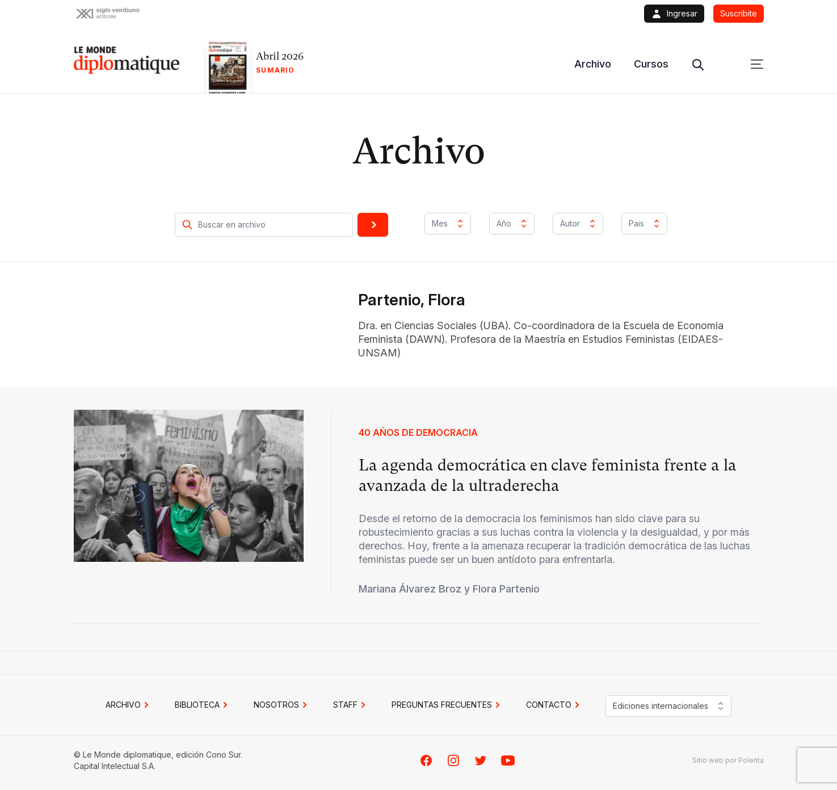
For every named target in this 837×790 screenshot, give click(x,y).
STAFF (351, 705)
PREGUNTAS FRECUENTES (447, 705)
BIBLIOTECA (203, 705)
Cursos (651, 64)
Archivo (592, 64)
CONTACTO (554, 705)
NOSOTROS (282, 705)
